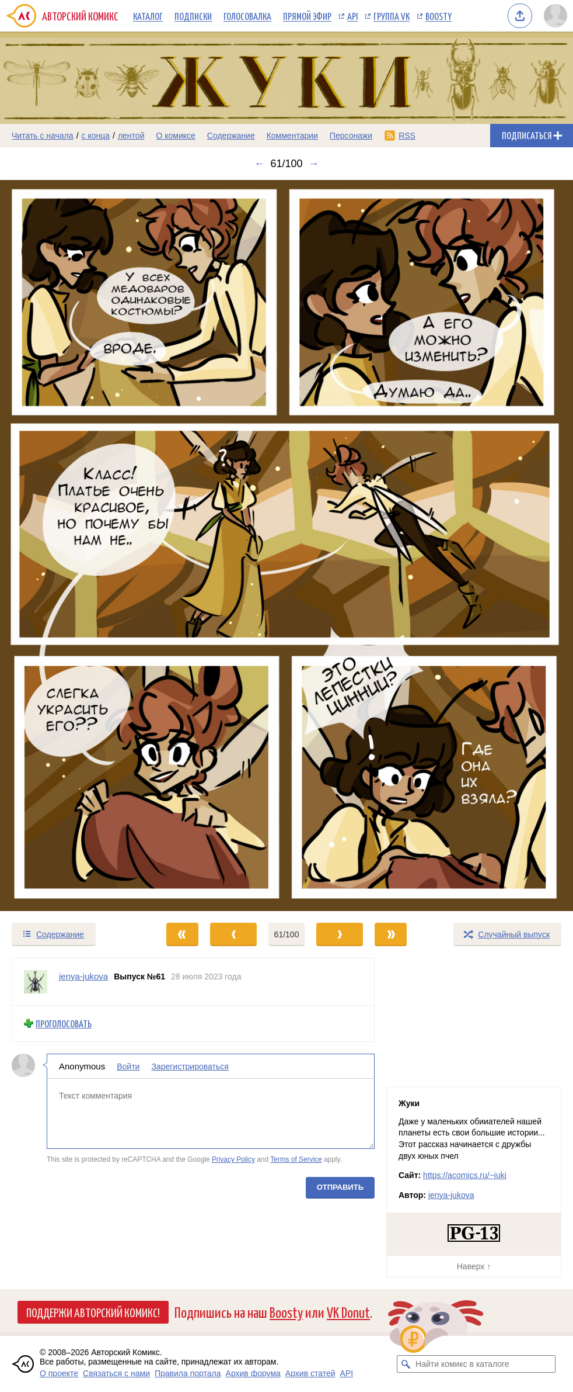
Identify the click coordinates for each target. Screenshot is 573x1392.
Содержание (231, 135)
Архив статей (310, 1373)
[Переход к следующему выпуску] (286, 545)
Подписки (193, 15)
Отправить (340, 1187)
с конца (96, 135)
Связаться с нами (116, 1373)
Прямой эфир (307, 15)
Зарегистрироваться (189, 1066)
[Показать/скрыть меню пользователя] (555, 16)
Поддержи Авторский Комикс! (93, 1312)
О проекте (59, 1373)
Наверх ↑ (474, 1266)
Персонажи (351, 135)
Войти (128, 1066)
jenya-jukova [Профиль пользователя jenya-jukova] (83, 976)
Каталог (148, 15)
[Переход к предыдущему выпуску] (72, 545)
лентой (131, 135)
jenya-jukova (451, 1195)
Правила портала (188, 1373)
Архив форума (253, 1373)
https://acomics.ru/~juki (464, 1175)
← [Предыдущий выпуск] (259, 163)
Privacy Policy (233, 1159)
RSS (407, 135)
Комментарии (292, 135)
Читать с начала (43, 135)
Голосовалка (247, 15)
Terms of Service (296, 1159)
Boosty (438, 15)
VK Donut (348, 1312)
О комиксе (175, 135)
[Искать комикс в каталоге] (405, 1364)
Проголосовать (64, 1023)
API (352, 15)
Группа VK (391, 15)
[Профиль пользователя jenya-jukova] (35, 981)
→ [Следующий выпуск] (314, 163)
